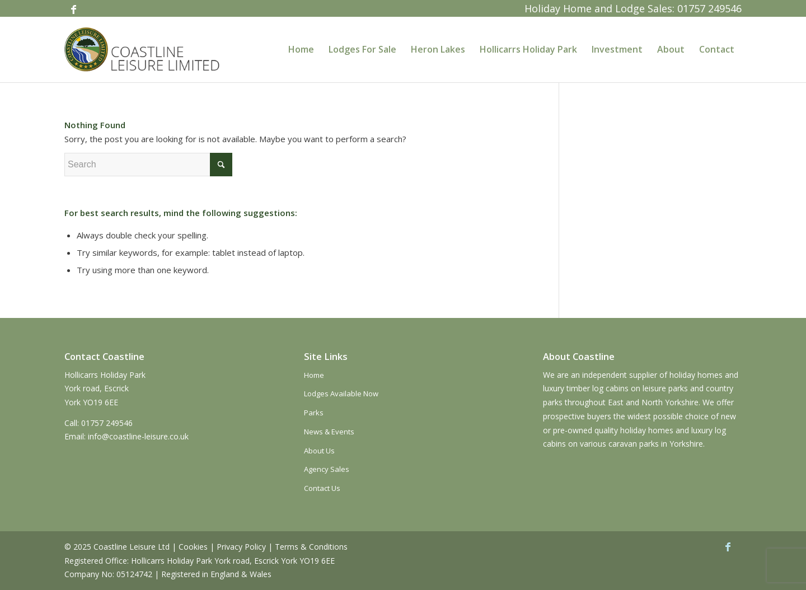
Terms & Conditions (311, 546)
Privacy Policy (241, 546)
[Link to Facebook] (73, 8)
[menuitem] (301, 49)
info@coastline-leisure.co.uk (138, 436)
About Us (319, 451)
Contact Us (322, 488)
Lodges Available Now (341, 393)
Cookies (193, 546)
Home (314, 375)
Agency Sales (326, 469)
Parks (314, 413)
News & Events (329, 432)
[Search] (148, 164)
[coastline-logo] (143, 49)
